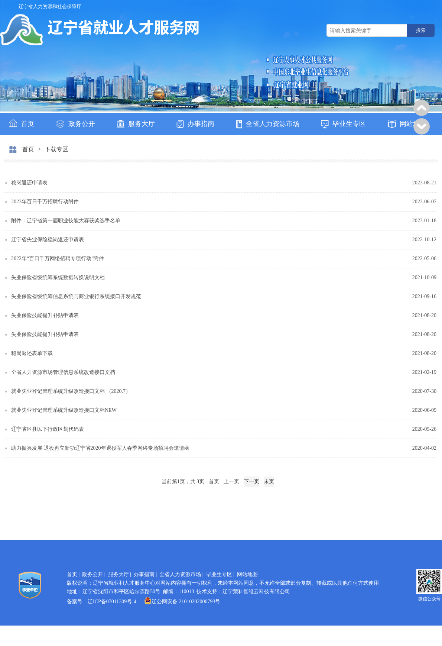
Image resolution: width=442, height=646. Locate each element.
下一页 (251, 481)
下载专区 (56, 149)
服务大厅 (136, 123)
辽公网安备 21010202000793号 (182, 601)
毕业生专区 (343, 124)
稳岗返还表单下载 (32, 353)
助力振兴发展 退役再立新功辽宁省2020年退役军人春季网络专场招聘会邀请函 (100, 448)
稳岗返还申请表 (29, 182)
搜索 (421, 30)
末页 (269, 481)
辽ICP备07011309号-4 (112, 601)
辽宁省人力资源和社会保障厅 (50, 6)
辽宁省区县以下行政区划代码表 (47, 429)
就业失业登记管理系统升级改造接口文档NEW (64, 410)
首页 (21, 123)
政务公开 (75, 124)
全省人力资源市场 (267, 124)
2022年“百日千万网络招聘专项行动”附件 (57, 258)
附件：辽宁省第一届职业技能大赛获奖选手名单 (65, 220)
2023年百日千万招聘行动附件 (45, 201)
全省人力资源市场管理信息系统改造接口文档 (63, 372)
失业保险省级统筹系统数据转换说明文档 (58, 277)
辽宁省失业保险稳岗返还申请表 (47, 239)
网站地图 (406, 124)
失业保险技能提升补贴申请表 (45, 315)
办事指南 (195, 124)
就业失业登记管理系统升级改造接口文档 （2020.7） (71, 391)
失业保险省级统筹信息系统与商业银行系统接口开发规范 (76, 296)
